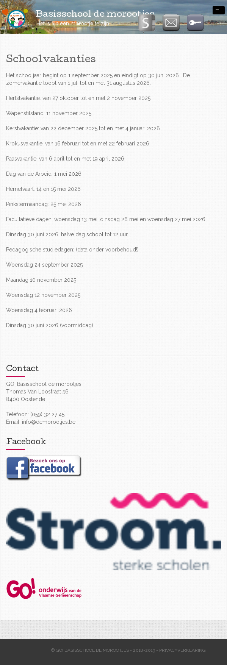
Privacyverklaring (182, 650)
